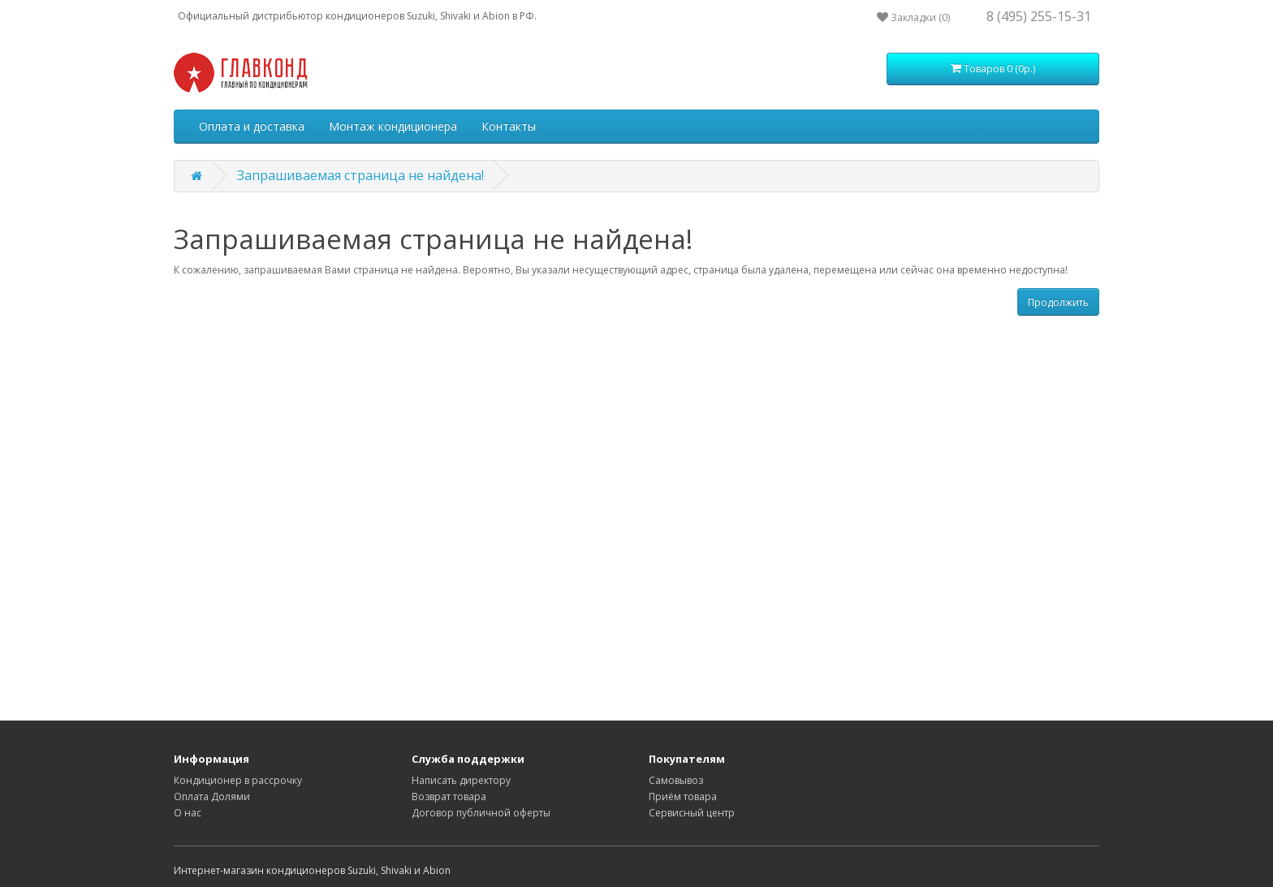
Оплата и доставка (251, 126)
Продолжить (1058, 302)
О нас (187, 813)
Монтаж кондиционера (393, 126)
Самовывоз (676, 780)
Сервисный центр (692, 813)
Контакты (508, 126)
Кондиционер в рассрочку (238, 780)
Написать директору (461, 780)
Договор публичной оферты (481, 813)
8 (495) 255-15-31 (1038, 16)
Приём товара (683, 796)
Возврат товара (449, 796)
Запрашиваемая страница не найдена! (360, 175)
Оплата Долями (212, 796)
